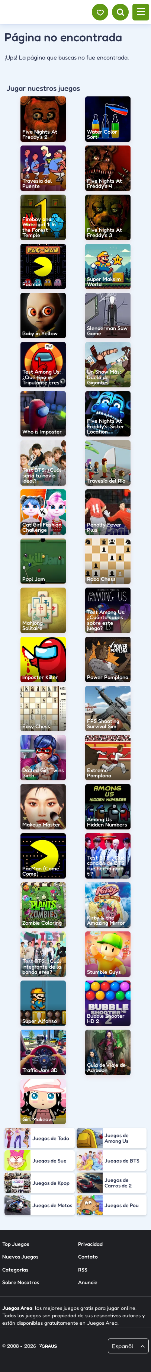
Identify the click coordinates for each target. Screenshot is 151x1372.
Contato (88, 1256)
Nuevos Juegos (20, 1256)
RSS (82, 1269)
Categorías (15, 1269)
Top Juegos (15, 1244)
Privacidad (90, 1244)
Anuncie (87, 1282)
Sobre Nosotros (20, 1282)
